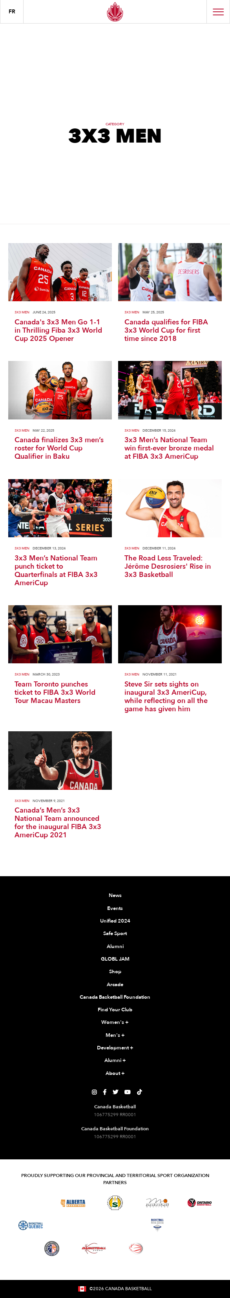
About (115, 1074)
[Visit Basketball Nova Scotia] (157, 1225)
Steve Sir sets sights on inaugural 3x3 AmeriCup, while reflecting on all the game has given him (166, 696)
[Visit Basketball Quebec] (30, 1225)
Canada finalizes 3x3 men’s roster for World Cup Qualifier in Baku (59, 448)
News (115, 895)
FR (12, 11)
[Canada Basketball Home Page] (115, 11)
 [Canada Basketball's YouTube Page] (127, 1092)
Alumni (115, 946)
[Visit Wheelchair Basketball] (136, 1248)
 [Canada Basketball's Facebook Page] (104, 1092)
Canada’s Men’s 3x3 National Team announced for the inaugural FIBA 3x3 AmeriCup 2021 (58, 822)
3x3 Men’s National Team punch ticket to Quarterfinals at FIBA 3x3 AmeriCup (56, 570)
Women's (115, 1023)
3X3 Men (22, 312)
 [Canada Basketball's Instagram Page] (94, 1092)
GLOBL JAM (115, 959)
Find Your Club (115, 1009)
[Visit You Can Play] (178, 1248)
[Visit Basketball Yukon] (94, 1248)
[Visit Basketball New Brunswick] (115, 1225)
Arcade (115, 984)
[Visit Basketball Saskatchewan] (115, 1202)
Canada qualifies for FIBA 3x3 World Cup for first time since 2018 (166, 330)
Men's (115, 1036)
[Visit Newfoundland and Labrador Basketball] (52, 1248)
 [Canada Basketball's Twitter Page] (115, 1092)
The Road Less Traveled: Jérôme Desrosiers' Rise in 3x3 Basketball (167, 566)
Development (115, 1048)
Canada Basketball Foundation (115, 997)
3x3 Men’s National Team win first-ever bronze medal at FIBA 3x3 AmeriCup (169, 448)
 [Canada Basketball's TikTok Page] (139, 1092)
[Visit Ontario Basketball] (199, 1202)
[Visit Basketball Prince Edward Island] (199, 1225)
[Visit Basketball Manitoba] (157, 1202)
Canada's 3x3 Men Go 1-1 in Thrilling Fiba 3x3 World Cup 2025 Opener (58, 330)
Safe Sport (115, 933)
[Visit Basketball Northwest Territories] (72, 1225)
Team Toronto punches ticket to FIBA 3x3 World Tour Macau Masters (55, 692)
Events (115, 908)
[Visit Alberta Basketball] (72, 1203)
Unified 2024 (115, 921)
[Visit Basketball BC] (30, 1203)
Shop (115, 971)
